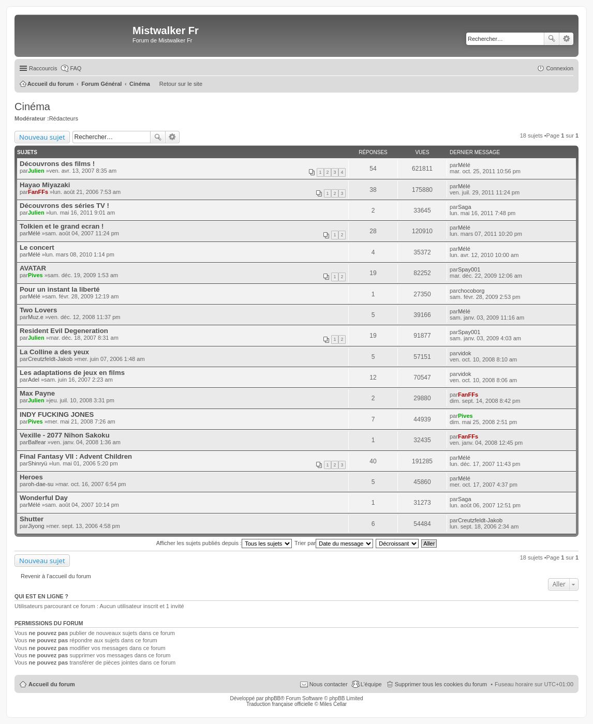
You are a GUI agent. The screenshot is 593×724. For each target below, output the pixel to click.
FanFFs (38, 192)
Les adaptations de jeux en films (72, 372)
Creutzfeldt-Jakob (50, 359)
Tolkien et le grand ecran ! (61, 226)
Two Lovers (38, 310)
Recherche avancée (566, 39)
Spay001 (469, 269)
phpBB (272, 698)
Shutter (31, 519)
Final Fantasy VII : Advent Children (76, 456)
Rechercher (551, 39)
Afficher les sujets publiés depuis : (224, 543)
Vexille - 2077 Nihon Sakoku (65, 435)
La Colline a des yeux (54, 352)
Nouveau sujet (42, 137)
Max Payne (37, 393)
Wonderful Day (44, 498)
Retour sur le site (180, 84)
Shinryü (37, 463)
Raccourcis (43, 68)
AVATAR (33, 268)
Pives (35, 275)
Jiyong (36, 526)
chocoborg (471, 291)
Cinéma (32, 106)
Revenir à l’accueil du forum (56, 576)
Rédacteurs (63, 118)
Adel (33, 379)
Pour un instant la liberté (60, 289)
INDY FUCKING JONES (57, 414)
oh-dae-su (41, 484)
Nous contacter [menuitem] (328, 684)
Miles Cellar (333, 704)
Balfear (37, 442)
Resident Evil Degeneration (64, 331)
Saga (464, 207)
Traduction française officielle (279, 704)
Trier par (333, 543)
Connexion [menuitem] (559, 68)
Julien (36, 171)
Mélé (464, 165)
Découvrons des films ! (57, 164)
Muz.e (35, 317)
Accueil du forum (51, 684)
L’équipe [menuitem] (371, 684)
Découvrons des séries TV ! (64, 205)
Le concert (37, 247)
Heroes (31, 477)
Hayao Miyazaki (45, 185)
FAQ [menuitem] (75, 68)
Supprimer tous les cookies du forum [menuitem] (441, 684)
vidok (464, 353)
